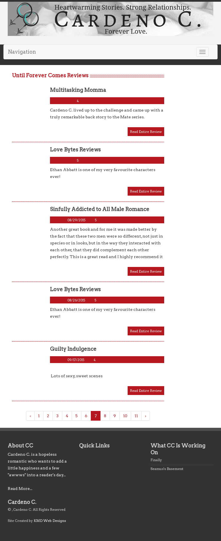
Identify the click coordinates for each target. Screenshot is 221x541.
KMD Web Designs (50, 520)
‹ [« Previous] (30, 416)
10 (125, 416)
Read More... (20, 488)
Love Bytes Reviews (75, 150)
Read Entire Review (146, 131)
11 (136, 416)
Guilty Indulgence (73, 349)
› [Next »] (145, 416)
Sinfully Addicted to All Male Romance (99, 209)
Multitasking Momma (78, 90)
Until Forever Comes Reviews (50, 75)
